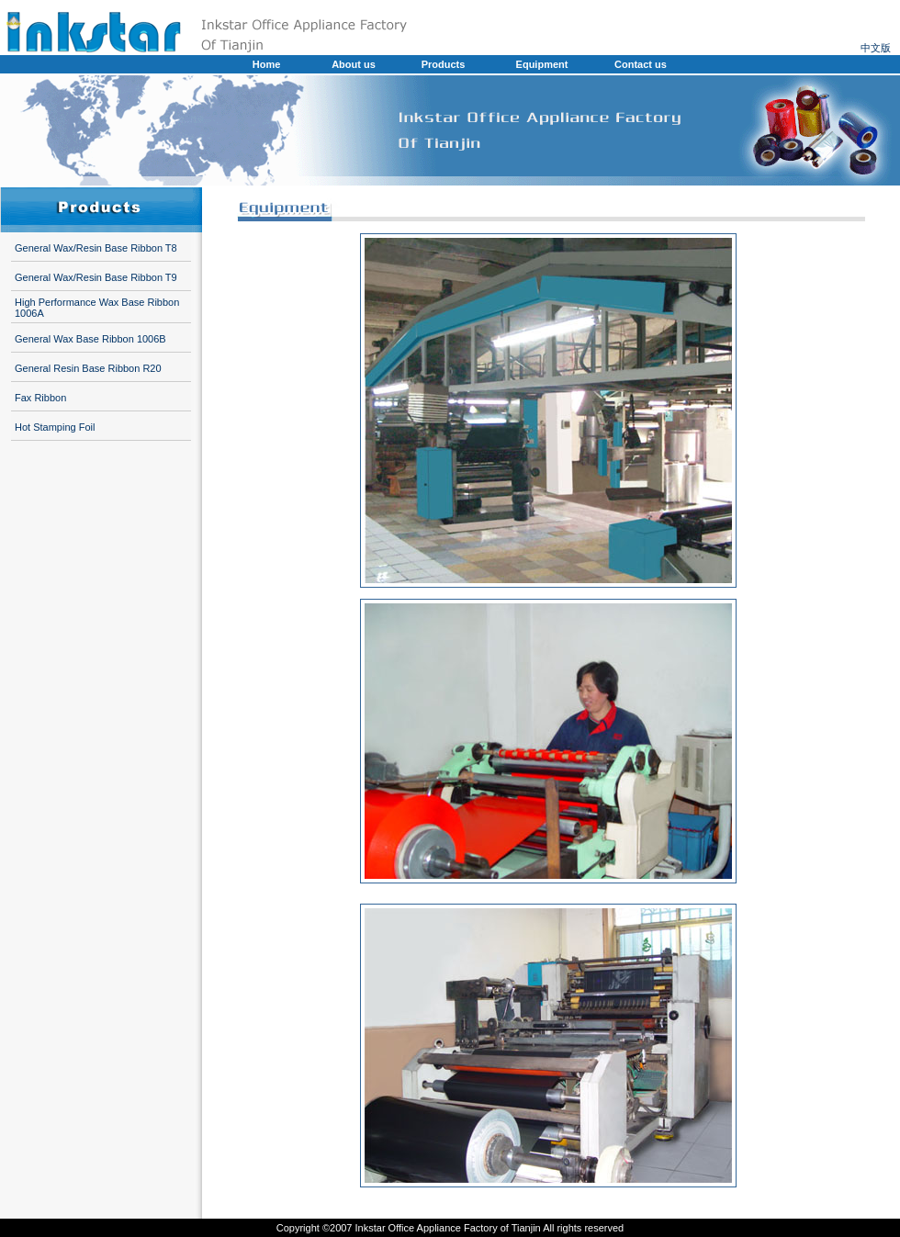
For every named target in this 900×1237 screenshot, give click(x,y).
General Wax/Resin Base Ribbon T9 (96, 277)
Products (444, 64)
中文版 (876, 47)
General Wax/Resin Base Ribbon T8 (96, 247)
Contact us (640, 64)
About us (354, 64)
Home (267, 64)
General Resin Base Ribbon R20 (88, 368)
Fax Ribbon (40, 397)
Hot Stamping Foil (55, 427)
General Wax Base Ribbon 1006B (90, 338)
